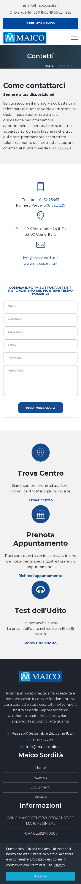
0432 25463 (49, 200)
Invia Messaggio (40, 408)
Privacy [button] (59, 865)
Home (49, 65)
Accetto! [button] (40, 876)
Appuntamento (40, 23)
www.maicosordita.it (41, 264)
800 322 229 (60, 148)
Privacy (40, 797)
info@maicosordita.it (43, 6)
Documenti (40, 787)
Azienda (41, 777)
